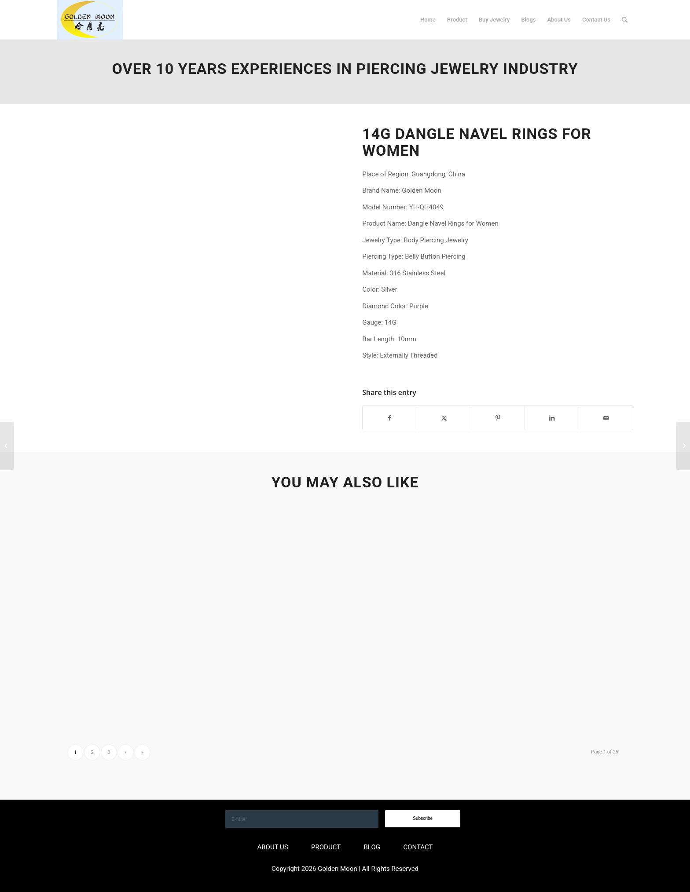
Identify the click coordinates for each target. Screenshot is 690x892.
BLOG (372, 847)
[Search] (624, 20)
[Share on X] (444, 418)
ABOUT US (272, 847)
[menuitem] (428, 20)
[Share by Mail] (606, 418)
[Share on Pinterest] (498, 418)
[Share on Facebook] (390, 418)
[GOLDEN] (90, 20)
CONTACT (418, 847)
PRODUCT (326, 847)
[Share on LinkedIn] (552, 418)
